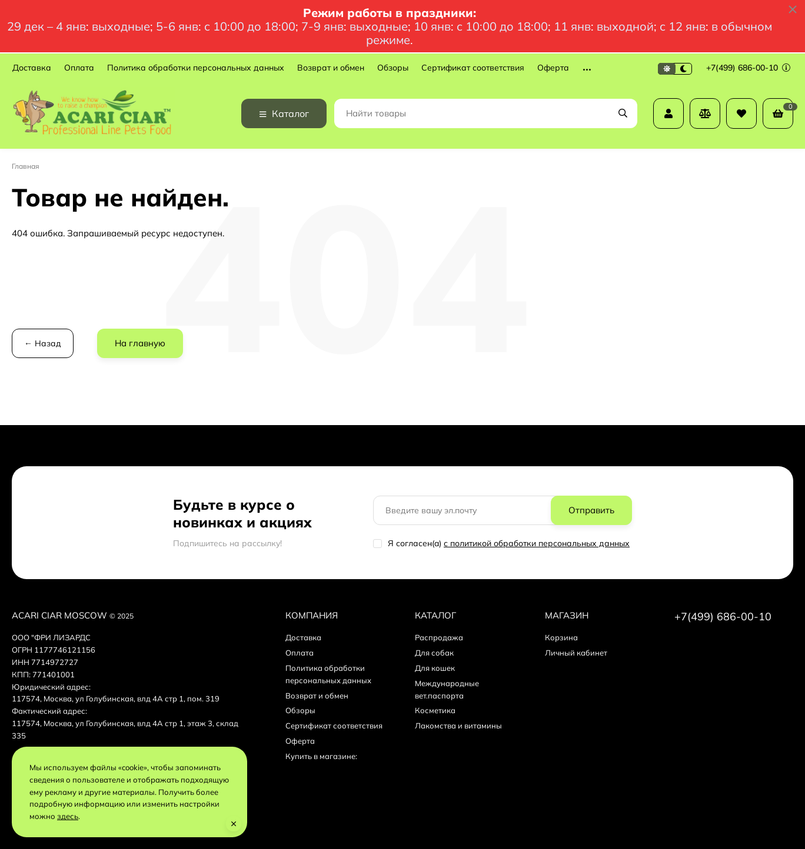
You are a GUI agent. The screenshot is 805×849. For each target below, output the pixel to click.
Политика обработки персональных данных (195, 68)
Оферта (553, 68)
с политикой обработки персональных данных (537, 543)
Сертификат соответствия (472, 68)
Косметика (435, 710)
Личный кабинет (576, 652)
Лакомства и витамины (458, 725)
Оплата (79, 68)
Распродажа (439, 637)
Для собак (434, 652)
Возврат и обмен (330, 68)
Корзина (561, 637)
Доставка (31, 68)
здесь (67, 816)
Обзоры (392, 68)
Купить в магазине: (321, 756)
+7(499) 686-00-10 (748, 67)
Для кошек (435, 668)
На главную (140, 343)
